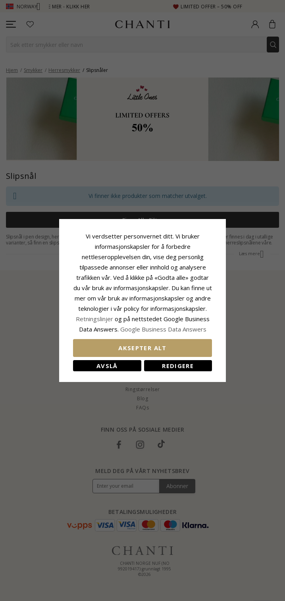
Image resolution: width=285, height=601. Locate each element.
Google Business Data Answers (163, 329)
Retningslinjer (95, 319)
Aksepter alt (142, 348)
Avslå (107, 366)
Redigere (178, 366)
